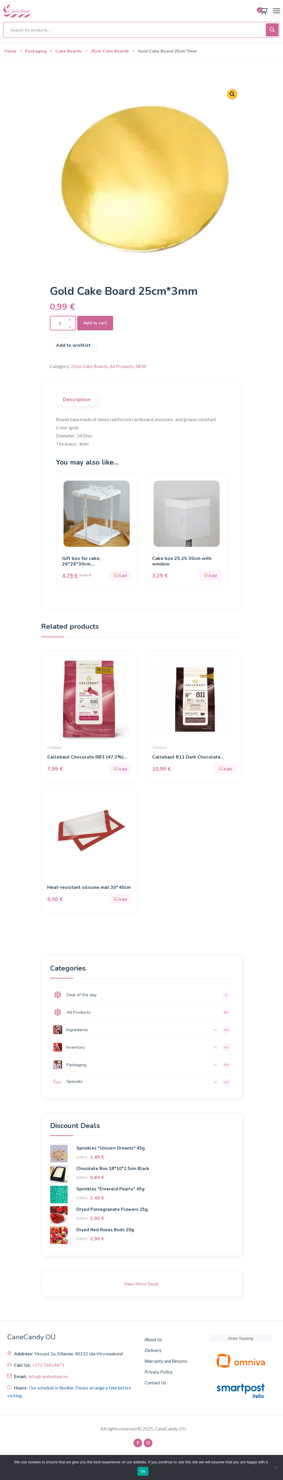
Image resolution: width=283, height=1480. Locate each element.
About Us (153, 1339)
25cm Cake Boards (110, 51)
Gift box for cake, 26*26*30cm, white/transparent (82, 564)
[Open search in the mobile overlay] (141, 30)
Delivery (153, 1350)
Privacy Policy (159, 1372)
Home (10, 51)
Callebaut (54, 747)
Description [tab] (77, 399)
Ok (142, 1471)
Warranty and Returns (166, 1361)
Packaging (36, 51)
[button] (232, 94)
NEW (142, 366)
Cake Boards (68, 51)
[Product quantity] (63, 323)
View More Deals (141, 1284)
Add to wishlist (73, 345)
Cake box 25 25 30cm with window (182, 561)
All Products (123, 366)
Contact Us (155, 1383)
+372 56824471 (48, 1414)
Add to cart (95, 323)
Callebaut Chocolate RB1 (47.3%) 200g (85, 757)
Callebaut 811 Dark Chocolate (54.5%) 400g (186, 757)
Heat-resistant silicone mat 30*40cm (89, 888)
